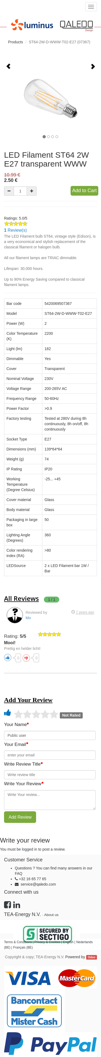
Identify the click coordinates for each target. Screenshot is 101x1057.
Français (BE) (23, 947)
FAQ (18, 873)
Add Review (20, 817)
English (68, 942)
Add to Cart (84, 190)
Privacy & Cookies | (48, 942)
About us (51, 915)
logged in (29, 849)
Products (15, 42)
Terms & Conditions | (19, 942)
